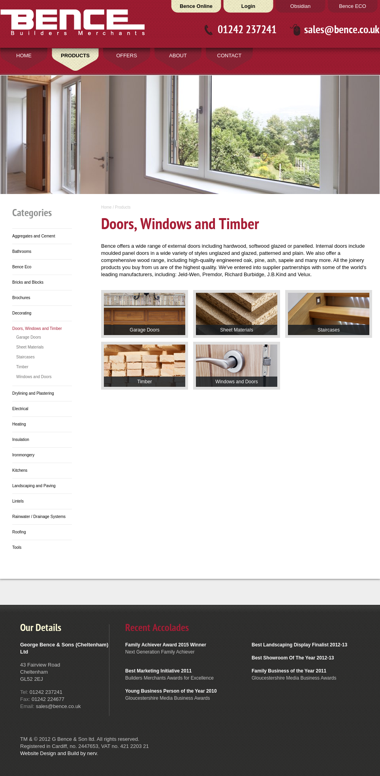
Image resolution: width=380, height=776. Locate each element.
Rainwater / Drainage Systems (39, 516)
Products (122, 207)
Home (106, 207)
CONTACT (229, 55)
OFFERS (126, 55)
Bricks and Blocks (27, 282)
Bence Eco (21, 267)
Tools (16, 547)
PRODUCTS (75, 55)
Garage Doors (28, 337)
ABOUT (178, 55)
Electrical (20, 409)
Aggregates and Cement (33, 236)
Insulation (20, 439)
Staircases (25, 357)
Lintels (18, 501)
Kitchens (19, 470)
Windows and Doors (33, 377)
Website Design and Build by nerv (58, 753)
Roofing (19, 532)
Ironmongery (23, 455)
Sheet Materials (29, 347)
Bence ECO (352, 6)
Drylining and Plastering (33, 393)
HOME (24, 55)
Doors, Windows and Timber (37, 328)
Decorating (21, 313)
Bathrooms (21, 251)
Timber (22, 367)
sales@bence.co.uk (342, 30)
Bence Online (196, 6)
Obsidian (300, 6)
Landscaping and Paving (34, 486)
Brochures (21, 298)
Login (248, 6)
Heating (19, 424)
